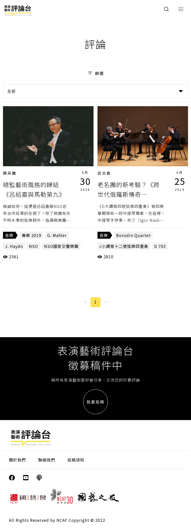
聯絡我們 (46, 460)
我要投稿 (95, 402)
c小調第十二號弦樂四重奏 (123, 246)
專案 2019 (31, 235)
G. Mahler (57, 235)
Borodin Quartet (133, 235)
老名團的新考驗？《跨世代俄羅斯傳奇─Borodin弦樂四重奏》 (130, 194)
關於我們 (17, 460)
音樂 (9, 235)
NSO (33, 246)
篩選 (95, 73)
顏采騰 (9, 173)
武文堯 (104, 173)
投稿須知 (75, 460)
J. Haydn (14, 246)
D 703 (160, 246)
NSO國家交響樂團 (61, 246)
